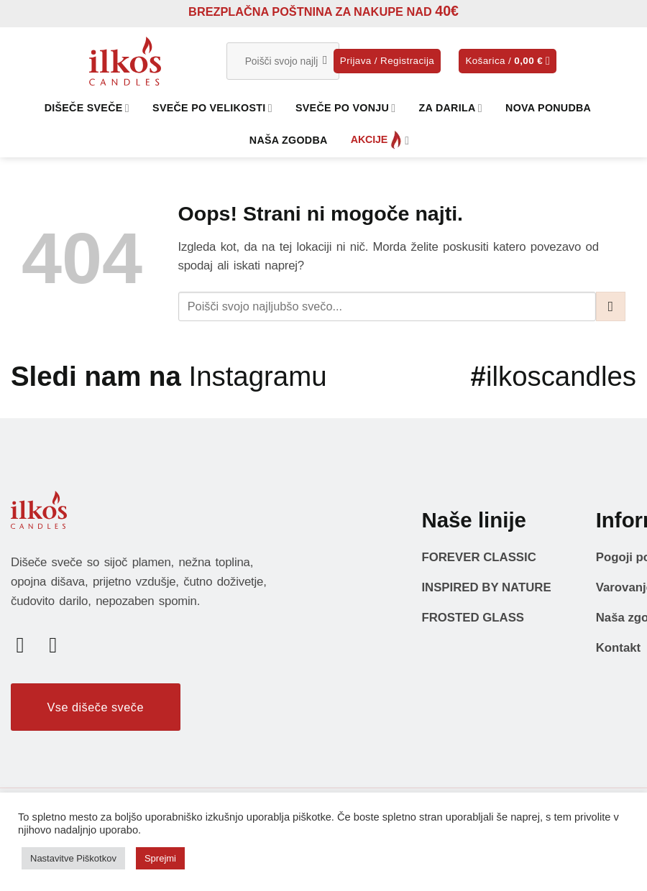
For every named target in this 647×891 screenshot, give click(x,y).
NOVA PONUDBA (548, 108)
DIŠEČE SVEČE (87, 108)
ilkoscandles (553, 376)
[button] (387, 61)
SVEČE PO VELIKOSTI (212, 108)
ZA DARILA (450, 108)
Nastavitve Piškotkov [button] (73, 858)
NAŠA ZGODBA (288, 140)
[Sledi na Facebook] (27, 644)
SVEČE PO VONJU (345, 108)
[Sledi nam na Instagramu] (59, 644)
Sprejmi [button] (160, 858)
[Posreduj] (325, 60)
